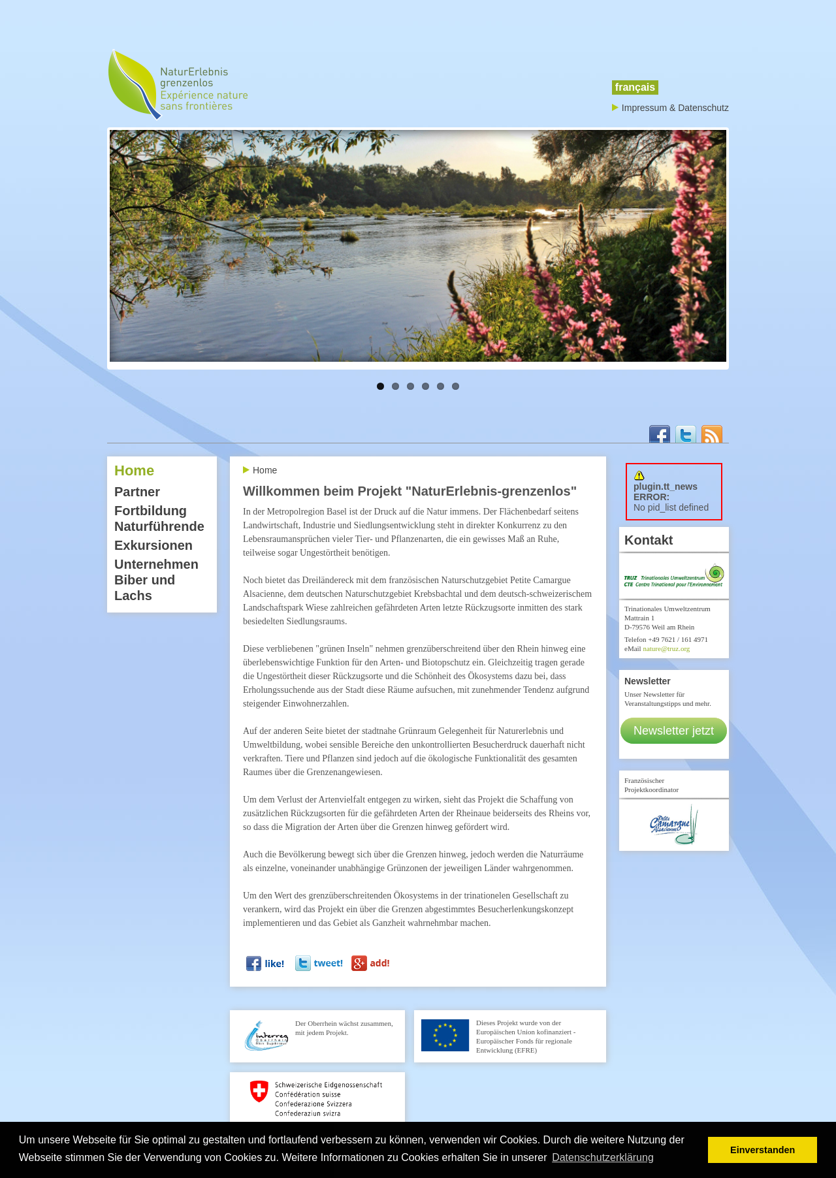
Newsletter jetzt (674, 730)
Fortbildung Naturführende (159, 518)
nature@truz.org (666, 648)
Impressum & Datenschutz (675, 108)
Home (134, 470)
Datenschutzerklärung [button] (603, 1157)
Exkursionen (153, 545)
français (635, 87)
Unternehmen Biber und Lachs (156, 580)
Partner (137, 492)
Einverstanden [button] (762, 1150)
